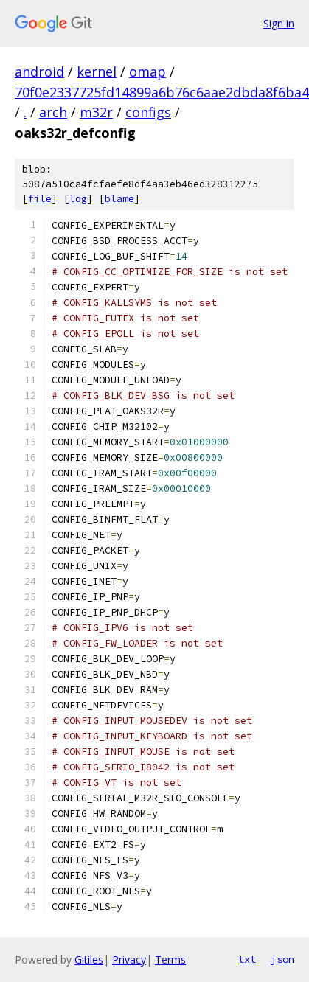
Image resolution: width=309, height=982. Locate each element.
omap (147, 71)
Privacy (129, 960)
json (282, 959)
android (39, 71)
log (78, 198)
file (40, 198)
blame (119, 198)
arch (53, 112)
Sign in (278, 23)
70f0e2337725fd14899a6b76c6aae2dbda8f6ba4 (162, 92)
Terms (170, 960)
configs (148, 112)
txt (247, 959)
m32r (96, 112)
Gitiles (88, 960)
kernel (97, 71)
